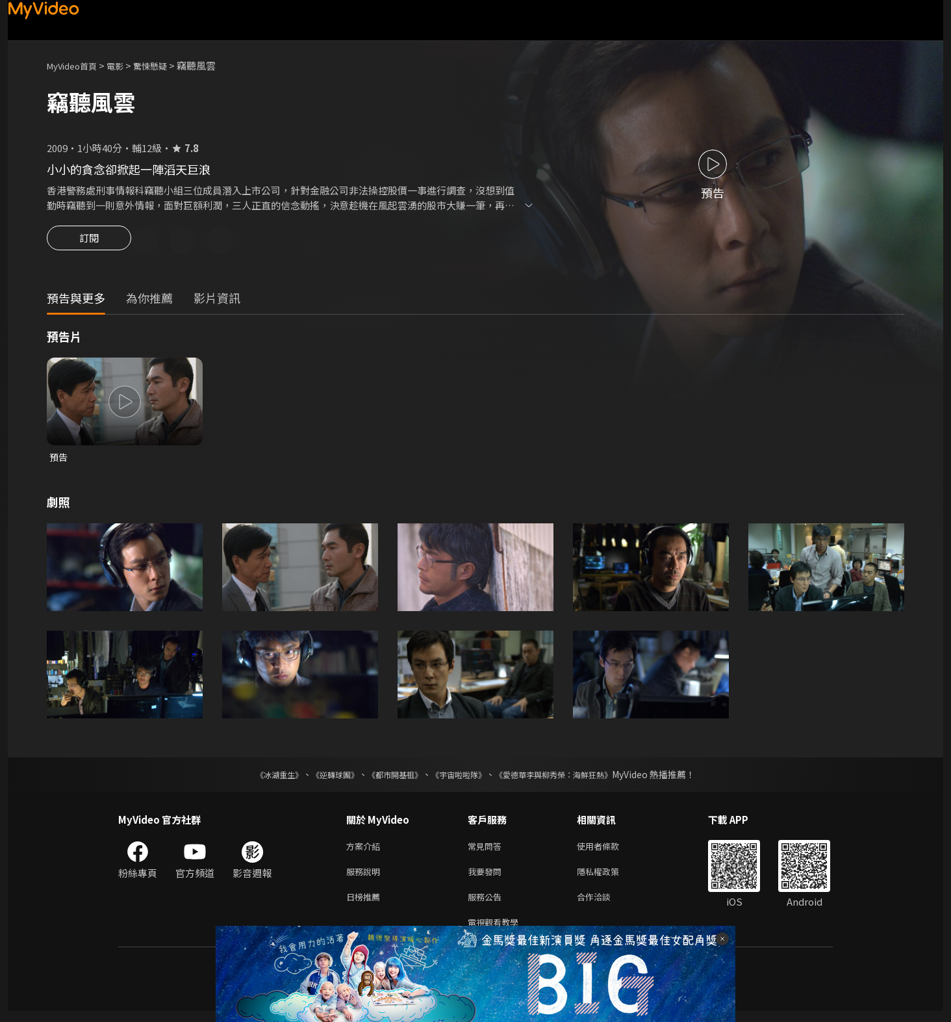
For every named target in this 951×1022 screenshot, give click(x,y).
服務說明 (365, 877)
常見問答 (487, 850)
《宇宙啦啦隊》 (461, 777)
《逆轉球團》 (320, 777)
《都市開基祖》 (388, 777)
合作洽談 (604, 904)
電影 (125, 65)
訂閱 (89, 241)
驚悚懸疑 (164, 65)
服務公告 (487, 904)
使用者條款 (609, 850)
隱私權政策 (609, 877)
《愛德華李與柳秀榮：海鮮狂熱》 (570, 777)
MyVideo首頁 (76, 65)
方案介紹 (365, 850)
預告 (59, 459)
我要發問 (487, 877)
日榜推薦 (365, 904)
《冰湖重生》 (256, 777)
